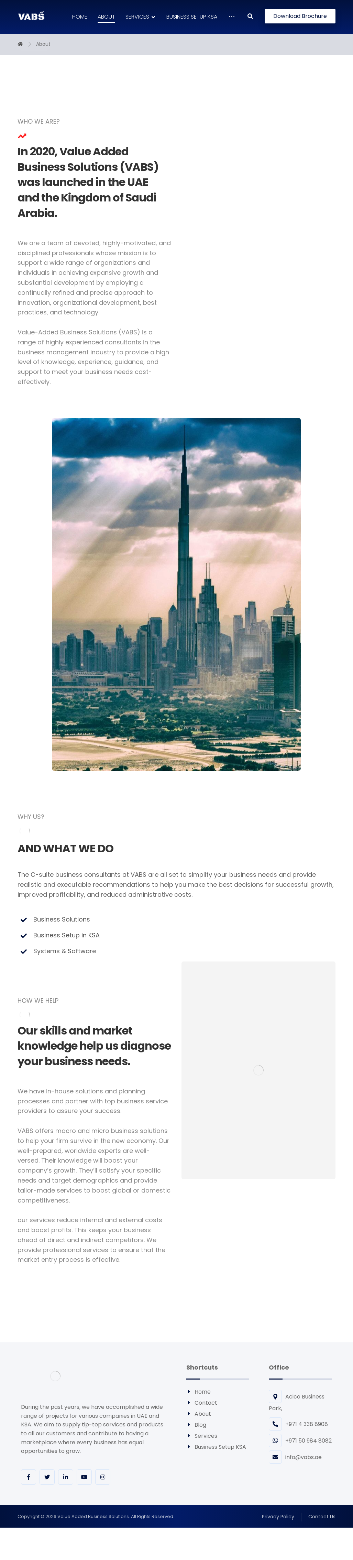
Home (198, 1392)
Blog (196, 1425)
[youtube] (84, 1477)
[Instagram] (102, 1477)
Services (201, 1436)
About (198, 1414)
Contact (201, 1403)
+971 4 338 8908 (298, 1424)
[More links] (232, 16)
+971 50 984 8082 (300, 1441)
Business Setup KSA (216, 1447)
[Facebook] (28, 1477)
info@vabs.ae (295, 1457)
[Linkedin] (65, 1477)
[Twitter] (47, 1477)
